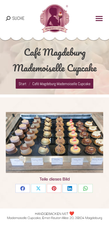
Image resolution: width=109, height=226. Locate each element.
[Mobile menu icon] (99, 18)
